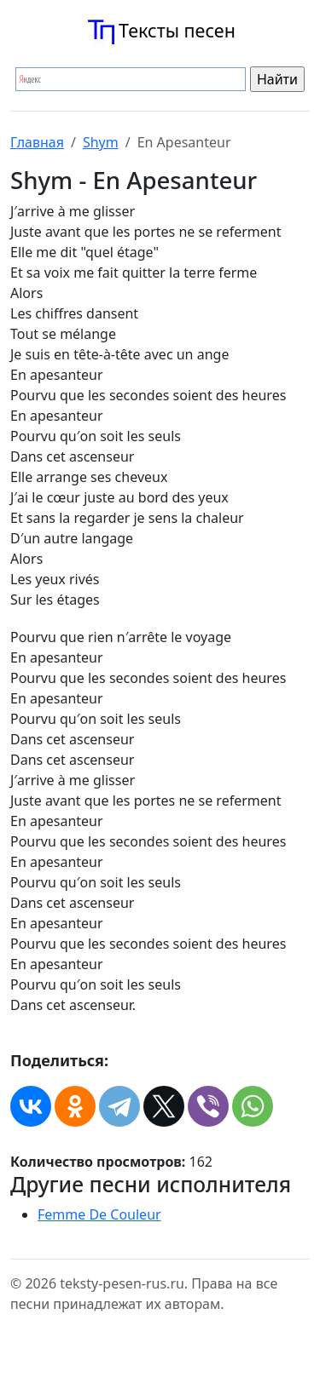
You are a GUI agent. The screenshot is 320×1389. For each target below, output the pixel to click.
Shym (101, 142)
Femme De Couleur (99, 1214)
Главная (37, 142)
